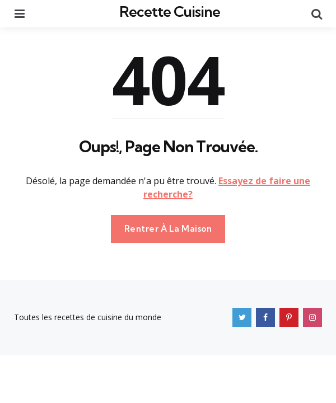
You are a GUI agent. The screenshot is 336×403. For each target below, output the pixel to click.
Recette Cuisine (169, 11)
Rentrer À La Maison (168, 228)
